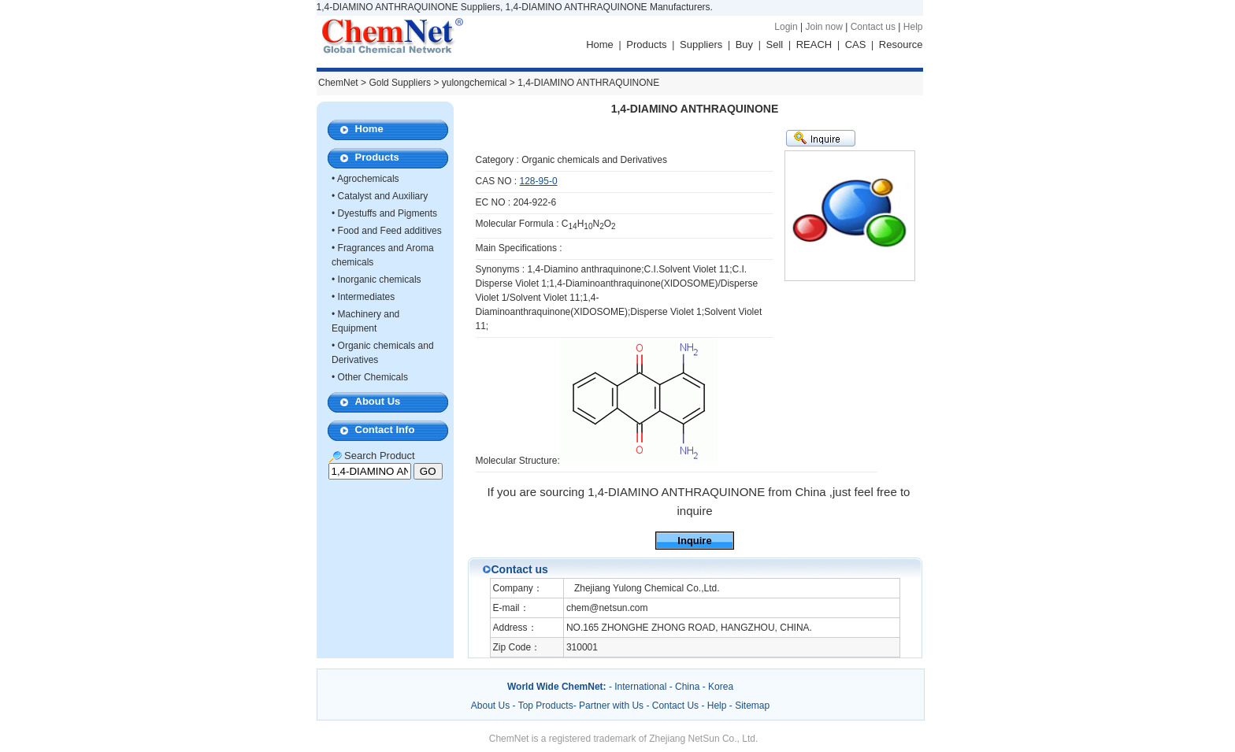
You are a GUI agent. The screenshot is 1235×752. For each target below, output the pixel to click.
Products (646, 44)
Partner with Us (612, 705)
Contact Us (675, 705)
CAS (855, 44)
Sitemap (752, 705)
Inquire (694, 540)
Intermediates (366, 296)
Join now (823, 26)
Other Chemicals (373, 377)
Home (600, 44)
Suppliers (701, 44)
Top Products (545, 705)
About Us (378, 401)
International (640, 686)
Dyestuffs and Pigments (388, 213)
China (687, 686)
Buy (744, 44)
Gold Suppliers (400, 82)
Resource (901, 44)
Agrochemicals (368, 178)
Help (913, 26)
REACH (814, 44)
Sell (775, 44)
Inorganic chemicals (379, 279)
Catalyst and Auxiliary (383, 196)
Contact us (873, 26)
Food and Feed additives (390, 230)
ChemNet (338, 82)
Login (785, 26)
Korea (720, 686)
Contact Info (385, 429)
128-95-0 (539, 181)
